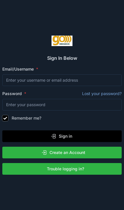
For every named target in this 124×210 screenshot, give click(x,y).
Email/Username (18, 68)
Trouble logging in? (63, 169)
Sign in (61, 136)
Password (62, 94)
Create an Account (63, 152)
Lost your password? (102, 93)
